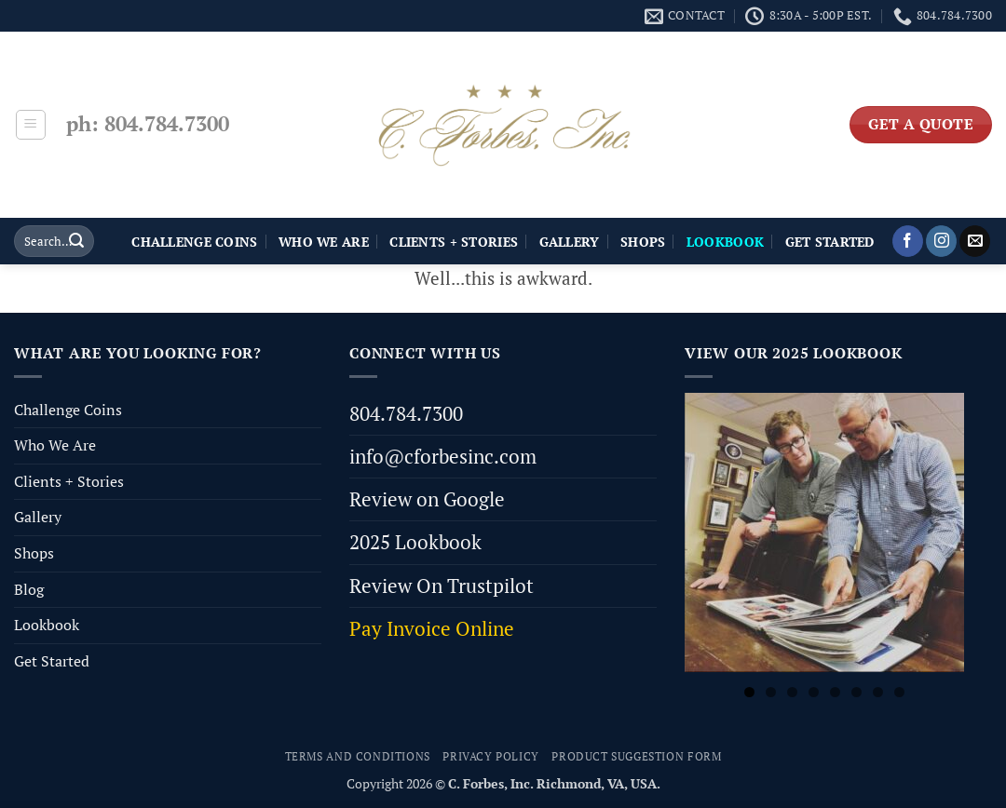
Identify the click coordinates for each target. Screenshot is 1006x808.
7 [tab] (878, 692)
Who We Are (324, 241)
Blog (29, 589)
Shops (642, 241)
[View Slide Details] (824, 532)
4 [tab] (814, 692)
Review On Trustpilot (441, 585)
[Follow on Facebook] (907, 241)
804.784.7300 (406, 413)
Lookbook (46, 624)
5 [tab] (835, 692)
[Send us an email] (974, 241)
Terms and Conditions (357, 756)
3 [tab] (792, 692)
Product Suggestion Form (636, 756)
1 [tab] (749, 692)
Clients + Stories (453, 241)
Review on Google (427, 499)
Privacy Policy (490, 756)
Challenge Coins (194, 241)
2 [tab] (771, 692)
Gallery (569, 241)
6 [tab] (856, 692)
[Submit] (76, 241)
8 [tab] (899, 692)
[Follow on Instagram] (941, 241)
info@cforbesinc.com (443, 456)
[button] (31, 125)
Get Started (830, 241)
